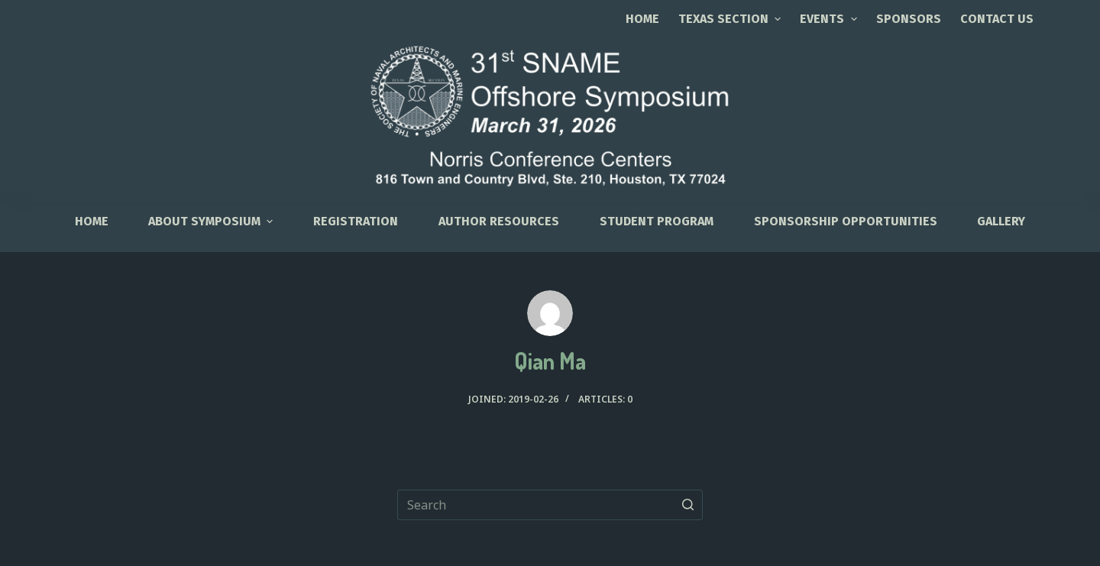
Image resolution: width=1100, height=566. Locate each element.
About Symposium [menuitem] (212, 221)
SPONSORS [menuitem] (908, 18)
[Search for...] (550, 505)
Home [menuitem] (642, 18)
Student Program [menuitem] (656, 221)
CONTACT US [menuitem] (997, 18)
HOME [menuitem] (91, 221)
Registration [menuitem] (355, 221)
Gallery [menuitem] (1001, 221)
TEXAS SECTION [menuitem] (731, 18)
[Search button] (687, 505)
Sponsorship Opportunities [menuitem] (845, 221)
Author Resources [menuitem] (498, 221)
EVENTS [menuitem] (830, 18)
